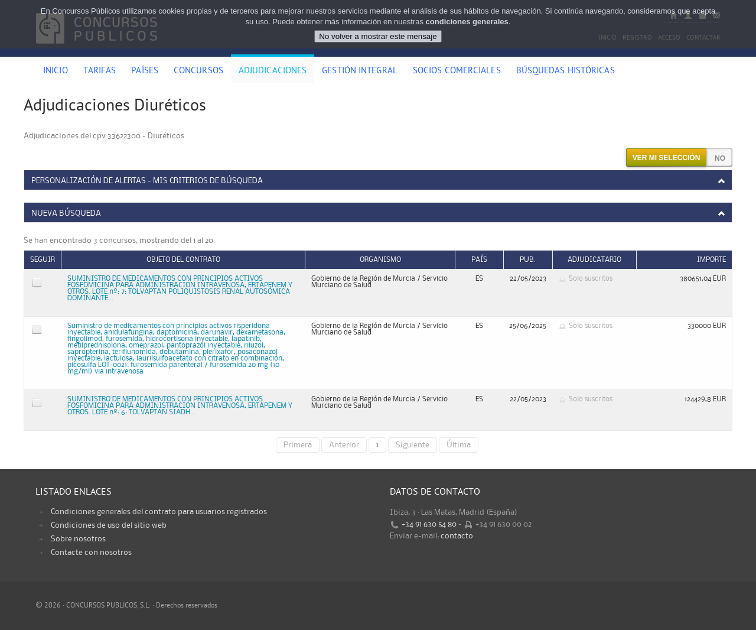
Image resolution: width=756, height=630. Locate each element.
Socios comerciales (457, 71)
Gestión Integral (359, 71)
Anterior (344, 445)
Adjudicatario (594, 259)
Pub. (528, 259)
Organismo (380, 259)
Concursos (198, 71)
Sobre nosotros (78, 539)
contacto (457, 536)
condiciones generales (467, 21)
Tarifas (99, 71)
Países (144, 71)
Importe (711, 259)
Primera (298, 445)
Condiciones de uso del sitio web (109, 525)
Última (459, 445)
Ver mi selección (666, 158)
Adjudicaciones (273, 71)
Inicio (55, 71)
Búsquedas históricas (565, 71)
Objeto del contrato (183, 259)
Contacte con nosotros (91, 552)
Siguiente (412, 445)
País (479, 259)
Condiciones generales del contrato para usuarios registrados (159, 511)
